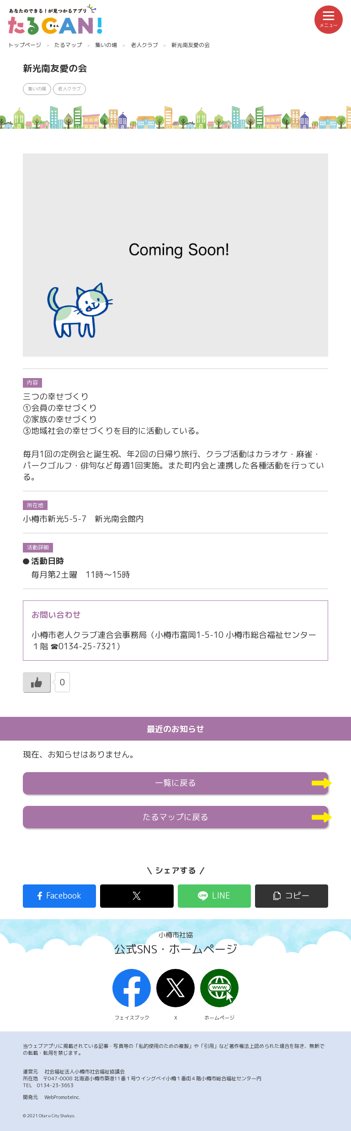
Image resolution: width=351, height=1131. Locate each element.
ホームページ (219, 995)
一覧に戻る (175, 783)
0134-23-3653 (55, 1085)
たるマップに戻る (175, 817)
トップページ (24, 45)
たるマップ (68, 45)
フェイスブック (131, 995)
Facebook (63, 895)
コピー (297, 895)
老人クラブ (144, 45)
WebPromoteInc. (62, 1097)
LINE (221, 895)
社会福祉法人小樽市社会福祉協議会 (84, 1071)
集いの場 (106, 45)
